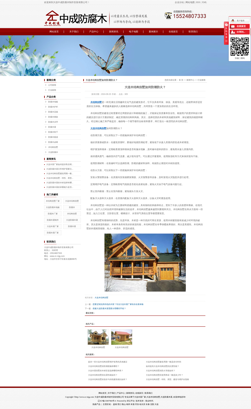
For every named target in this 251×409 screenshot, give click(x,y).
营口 (119, 404)
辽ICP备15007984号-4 (107, 401)
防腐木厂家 (53, 214)
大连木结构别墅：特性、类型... (59, 178)
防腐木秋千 (53, 132)
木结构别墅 (53, 147)
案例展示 (153, 31)
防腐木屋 (52, 127)
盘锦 (115, 404)
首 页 (181, 80)
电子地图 (133, 31)
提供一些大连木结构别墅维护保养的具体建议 (107, 362)
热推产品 (96, 404)
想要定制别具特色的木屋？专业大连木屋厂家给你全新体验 (118, 304)
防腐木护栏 (53, 107)
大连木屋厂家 (53, 226)
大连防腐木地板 (53, 207)
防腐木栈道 (53, 137)
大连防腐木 (53, 152)
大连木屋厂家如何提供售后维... (59, 164)
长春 (148, 404)
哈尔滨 (142, 404)
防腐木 (72, 207)
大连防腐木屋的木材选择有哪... (59, 182)
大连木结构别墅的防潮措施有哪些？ (103, 366)
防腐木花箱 (53, 112)
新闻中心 (190, 80)
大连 (156, 404)
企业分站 (179, 2)
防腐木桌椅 (53, 142)
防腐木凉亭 (53, 122)
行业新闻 (52, 90)
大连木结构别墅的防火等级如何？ (160, 370)
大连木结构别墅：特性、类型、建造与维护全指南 (167, 379)
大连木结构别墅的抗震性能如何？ (102, 375)
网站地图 (190, 2)
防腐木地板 (53, 102)
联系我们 (193, 31)
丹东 (137, 404)
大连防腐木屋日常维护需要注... (59, 169)
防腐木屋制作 (53, 220)
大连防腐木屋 (72, 220)
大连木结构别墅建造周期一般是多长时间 (163, 362)
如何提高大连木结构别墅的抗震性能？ (162, 366)
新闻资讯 (113, 31)
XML (204, 2)
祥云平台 (131, 401)
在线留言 (173, 31)
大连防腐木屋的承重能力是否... (59, 187)
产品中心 (93, 31)
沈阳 (152, 404)
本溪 (133, 404)
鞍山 (124, 404)
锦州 (128, 404)
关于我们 (74, 31)
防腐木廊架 (53, 117)
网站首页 (54, 31)
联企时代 (149, 401)
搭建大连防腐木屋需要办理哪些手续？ (109, 308)
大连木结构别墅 (72, 201)
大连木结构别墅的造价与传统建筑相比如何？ (107, 379)
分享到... (241, 32)
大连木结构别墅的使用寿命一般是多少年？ (164, 375)
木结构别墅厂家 (53, 201)
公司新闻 (52, 85)
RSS (198, 2)
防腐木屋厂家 (53, 233)
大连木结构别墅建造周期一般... (59, 173)
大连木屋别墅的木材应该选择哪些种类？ (105, 370)
